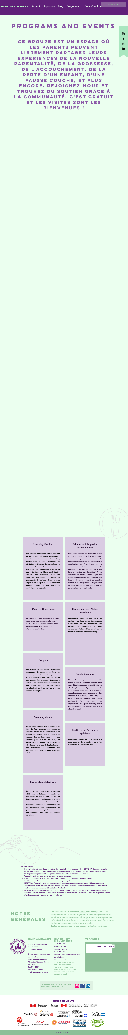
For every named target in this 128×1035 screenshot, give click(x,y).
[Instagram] (77, 986)
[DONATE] (113, 4)
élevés (82, 911)
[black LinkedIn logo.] (123, 49)
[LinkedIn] (88, 986)
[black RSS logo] (123, 33)
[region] (43, 568)
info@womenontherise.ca (34, 881)
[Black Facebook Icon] (123, 38)
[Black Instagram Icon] (123, 43)
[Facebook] (82, 986)
